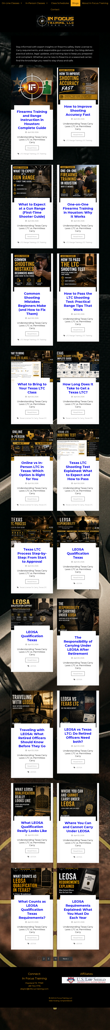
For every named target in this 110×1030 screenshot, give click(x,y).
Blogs (75, 3)
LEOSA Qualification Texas (78, 553)
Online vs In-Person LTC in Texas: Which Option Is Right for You (32, 471)
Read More (32, 148)
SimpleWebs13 (66, 1001)
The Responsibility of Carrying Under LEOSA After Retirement (78, 645)
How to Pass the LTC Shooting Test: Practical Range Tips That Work (78, 302)
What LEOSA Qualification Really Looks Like (32, 827)
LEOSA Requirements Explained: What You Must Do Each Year (78, 909)
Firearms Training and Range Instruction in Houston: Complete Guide (32, 120)
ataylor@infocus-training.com (34, 989)
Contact (55, 9)
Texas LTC (43, 418)
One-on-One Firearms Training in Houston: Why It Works (78, 210)
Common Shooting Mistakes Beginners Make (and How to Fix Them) (32, 304)
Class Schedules (60, 3)
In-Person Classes (37, 3)
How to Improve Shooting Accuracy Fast (78, 110)
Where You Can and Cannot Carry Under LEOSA (78, 827)
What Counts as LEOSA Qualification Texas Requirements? (32, 909)
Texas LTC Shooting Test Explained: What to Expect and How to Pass (78, 471)
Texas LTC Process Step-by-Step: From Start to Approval (32, 555)
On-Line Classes (12, 3)
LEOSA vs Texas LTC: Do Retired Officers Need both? (78, 735)
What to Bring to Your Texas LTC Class (32, 388)
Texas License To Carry (29, 418)
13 (55, 959)
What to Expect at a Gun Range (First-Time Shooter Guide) (32, 210)
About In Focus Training (95, 3)
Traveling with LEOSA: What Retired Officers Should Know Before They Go (32, 738)
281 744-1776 (34, 986)
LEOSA (79, 583)
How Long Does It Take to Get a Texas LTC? (78, 388)
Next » (66, 959)
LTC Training (41, 154)
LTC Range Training (28, 154)
